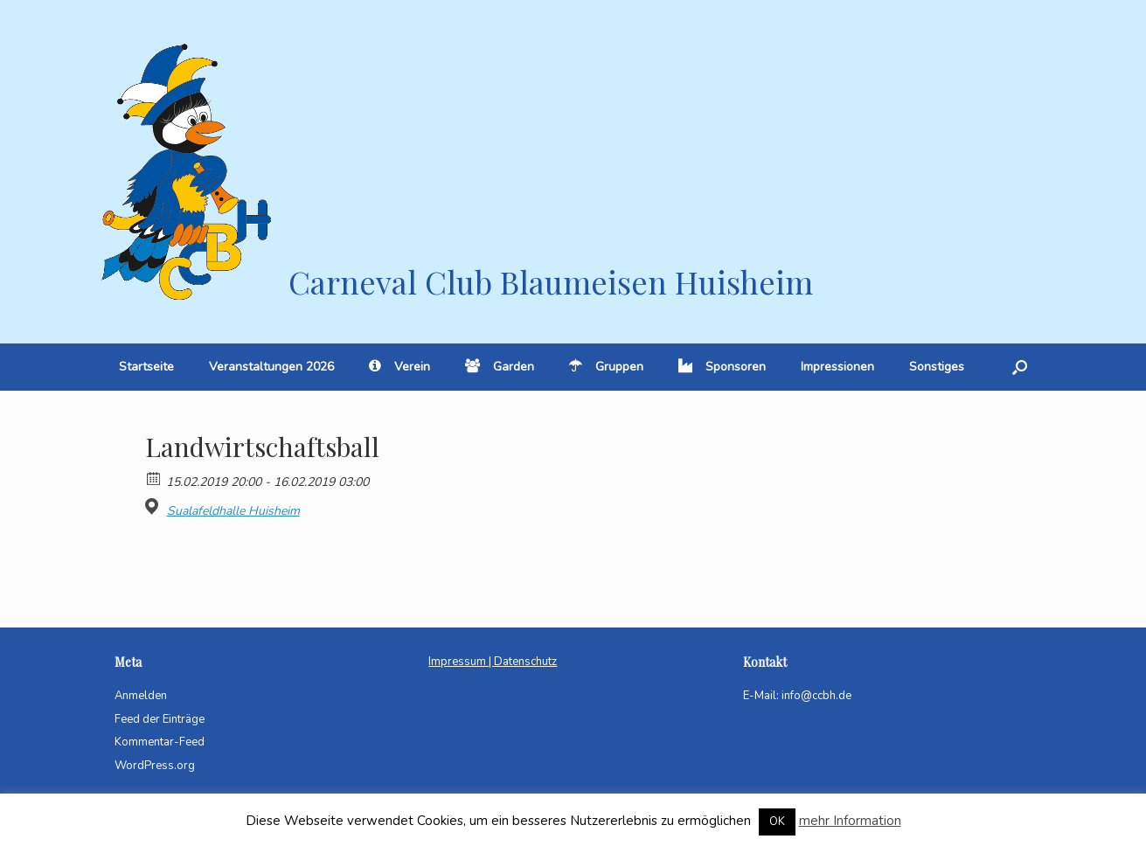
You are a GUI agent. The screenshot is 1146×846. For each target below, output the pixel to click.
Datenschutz (525, 661)
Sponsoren (722, 366)
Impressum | (461, 661)
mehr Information (850, 820)
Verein (399, 366)
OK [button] (777, 821)
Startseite (146, 366)
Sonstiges (936, 366)
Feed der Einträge (160, 719)
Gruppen (606, 366)
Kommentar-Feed (160, 742)
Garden (499, 366)
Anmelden (141, 696)
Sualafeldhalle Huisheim (233, 511)
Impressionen (837, 366)
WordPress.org (155, 765)
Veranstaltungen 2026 (271, 366)
